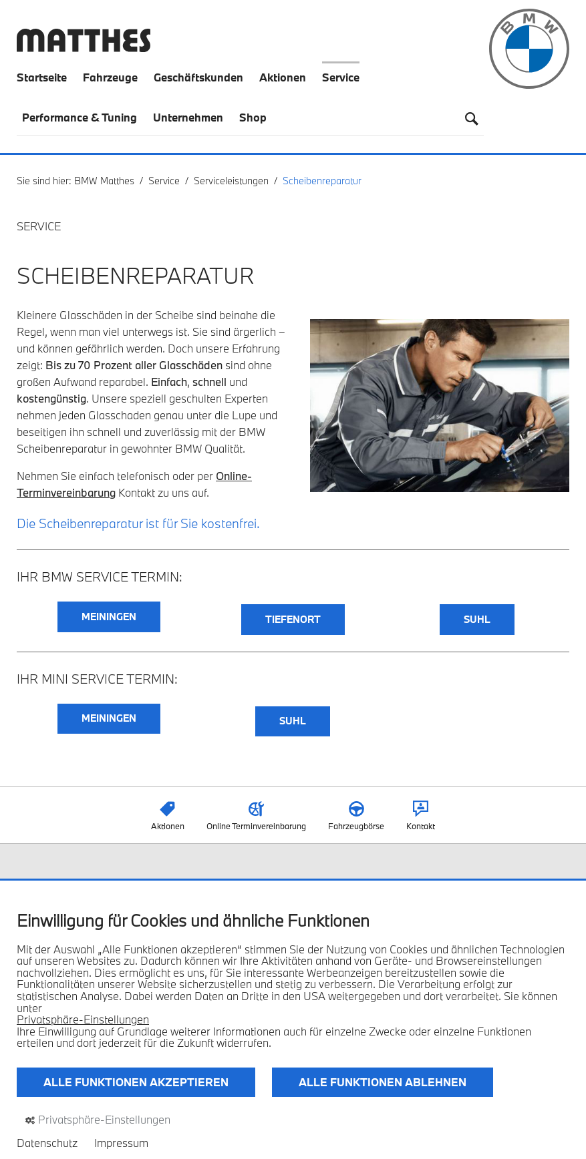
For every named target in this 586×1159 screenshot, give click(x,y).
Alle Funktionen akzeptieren (136, 1082)
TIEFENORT (293, 619)
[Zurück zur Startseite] (83, 48)
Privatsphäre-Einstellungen (83, 1019)
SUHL (477, 619)
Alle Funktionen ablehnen (382, 1082)
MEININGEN (109, 616)
